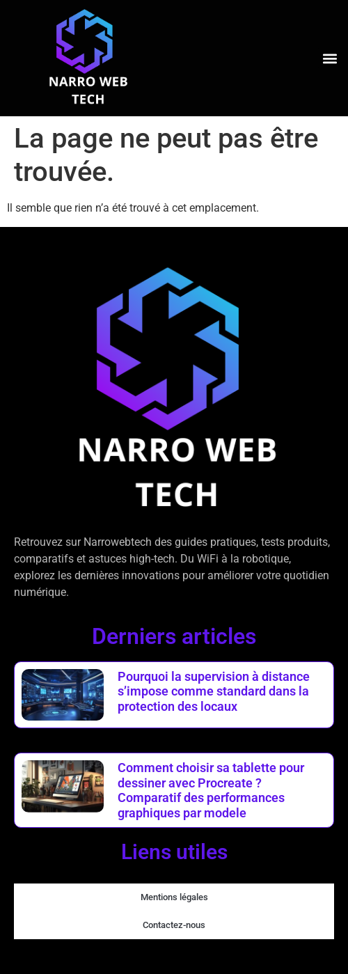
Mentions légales (174, 897)
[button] (329, 58)
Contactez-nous (174, 925)
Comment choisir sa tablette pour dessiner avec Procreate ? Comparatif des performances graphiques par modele (211, 790)
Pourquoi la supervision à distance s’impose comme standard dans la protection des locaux (214, 691)
